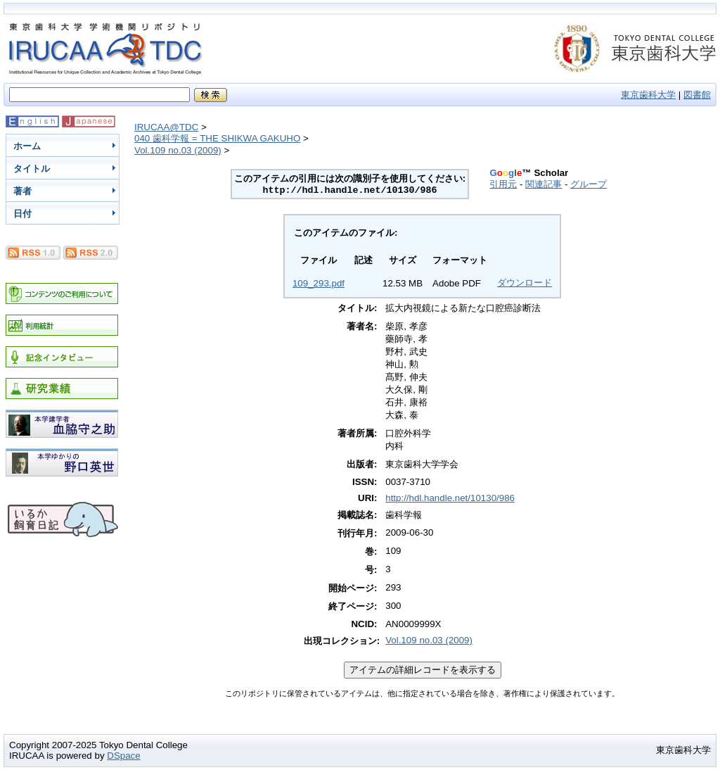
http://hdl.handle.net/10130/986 (450, 498)
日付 (22, 213)
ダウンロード (524, 282)
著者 (22, 191)
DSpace (123, 755)
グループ (588, 184)
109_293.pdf (318, 283)
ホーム (27, 146)
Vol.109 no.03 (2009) (177, 150)
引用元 (503, 184)
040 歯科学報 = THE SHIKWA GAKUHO (217, 138)
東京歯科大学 (648, 94)
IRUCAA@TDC (166, 127)
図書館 (697, 94)
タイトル (31, 168)
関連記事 (543, 184)
